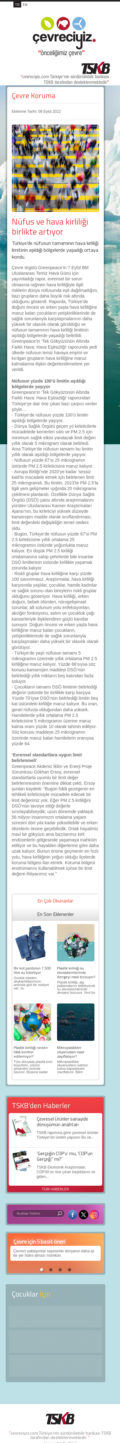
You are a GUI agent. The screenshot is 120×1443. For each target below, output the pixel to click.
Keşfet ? (55, 1316)
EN (25, 4)
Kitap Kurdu (55, 1366)
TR (17, 4)
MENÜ (97, 11)
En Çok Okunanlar (55, 900)
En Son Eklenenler (55, 914)
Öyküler (55, 1341)
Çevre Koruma (33, 95)
